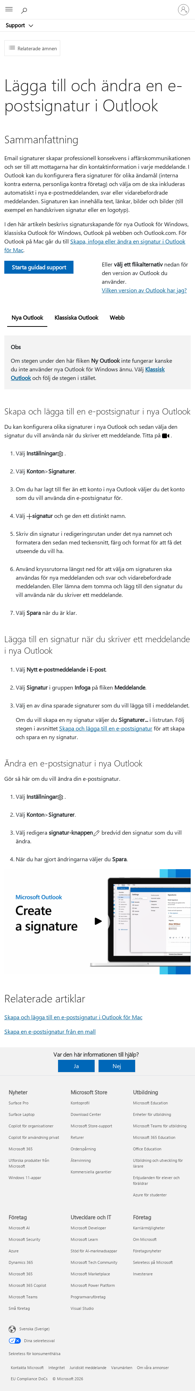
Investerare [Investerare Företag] (143, 1273)
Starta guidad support (39, 267)
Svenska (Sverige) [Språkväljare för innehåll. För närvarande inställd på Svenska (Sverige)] (34, 1328)
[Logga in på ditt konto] (183, 9)
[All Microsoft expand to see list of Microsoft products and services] (9, 9)
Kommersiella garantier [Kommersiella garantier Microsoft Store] (91, 1171)
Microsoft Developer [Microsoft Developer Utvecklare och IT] (88, 1227)
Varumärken (121, 1367)
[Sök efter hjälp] (25, 9)
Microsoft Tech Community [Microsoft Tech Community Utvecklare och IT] (94, 1262)
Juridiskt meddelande (88, 1367)
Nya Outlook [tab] (27, 317)
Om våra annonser (153, 1367)
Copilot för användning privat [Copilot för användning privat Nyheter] (34, 1137)
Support (16, 25)
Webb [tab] (117, 317)
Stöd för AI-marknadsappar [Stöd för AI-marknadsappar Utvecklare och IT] (94, 1250)
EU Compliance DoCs (29, 1378)
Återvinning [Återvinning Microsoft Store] (81, 1160)
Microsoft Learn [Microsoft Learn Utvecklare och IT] (84, 1239)
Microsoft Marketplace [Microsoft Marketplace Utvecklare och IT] (90, 1273)
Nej (117, 1066)
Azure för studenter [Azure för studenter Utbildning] (150, 1194)
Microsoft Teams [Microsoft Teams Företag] (23, 1296)
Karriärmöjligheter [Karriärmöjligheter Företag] (149, 1227)
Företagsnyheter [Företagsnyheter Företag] (147, 1250)
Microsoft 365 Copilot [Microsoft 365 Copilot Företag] (27, 1285)
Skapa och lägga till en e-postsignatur (105, 728)
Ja (76, 1066)
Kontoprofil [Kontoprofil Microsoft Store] (80, 1102)
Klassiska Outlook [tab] (76, 317)
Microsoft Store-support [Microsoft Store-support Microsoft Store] (91, 1125)
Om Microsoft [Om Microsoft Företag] (145, 1239)
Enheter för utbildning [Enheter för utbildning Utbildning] (152, 1114)
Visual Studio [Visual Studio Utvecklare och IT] (82, 1308)
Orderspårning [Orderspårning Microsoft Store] (83, 1148)
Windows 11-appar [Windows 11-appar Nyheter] (25, 1177)
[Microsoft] (97, 5)
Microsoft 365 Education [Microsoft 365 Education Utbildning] (154, 1137)
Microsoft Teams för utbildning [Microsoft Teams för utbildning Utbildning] (159, 1125)
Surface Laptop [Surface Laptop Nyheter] (21, 1114)
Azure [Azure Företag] (14, 1250)
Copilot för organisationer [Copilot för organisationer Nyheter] (31, 1125)
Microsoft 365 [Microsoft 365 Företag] (21, 1273)
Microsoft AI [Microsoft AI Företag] (19, 1227)
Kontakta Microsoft (27, 1367)
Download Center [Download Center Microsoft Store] (86, 1114)
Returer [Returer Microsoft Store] (77, 1137)
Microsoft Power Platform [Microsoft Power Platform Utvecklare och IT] (93, 1285)
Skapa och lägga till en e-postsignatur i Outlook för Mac (73, 1017)
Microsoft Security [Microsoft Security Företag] (24, 1239)
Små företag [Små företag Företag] (19, 1308)
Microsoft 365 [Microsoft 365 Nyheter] (21, 1148)
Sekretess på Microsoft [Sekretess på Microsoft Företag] (153, 1262)
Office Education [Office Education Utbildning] (147, 1148)
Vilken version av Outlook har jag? (144, 290)
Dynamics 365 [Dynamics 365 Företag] (21, 1262)
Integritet (56, 1367)
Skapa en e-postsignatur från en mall (50, 1031)
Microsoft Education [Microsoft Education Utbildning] (150, 1102)
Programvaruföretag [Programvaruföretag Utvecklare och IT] (88, 1296)
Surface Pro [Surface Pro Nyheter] (18, 1102)
